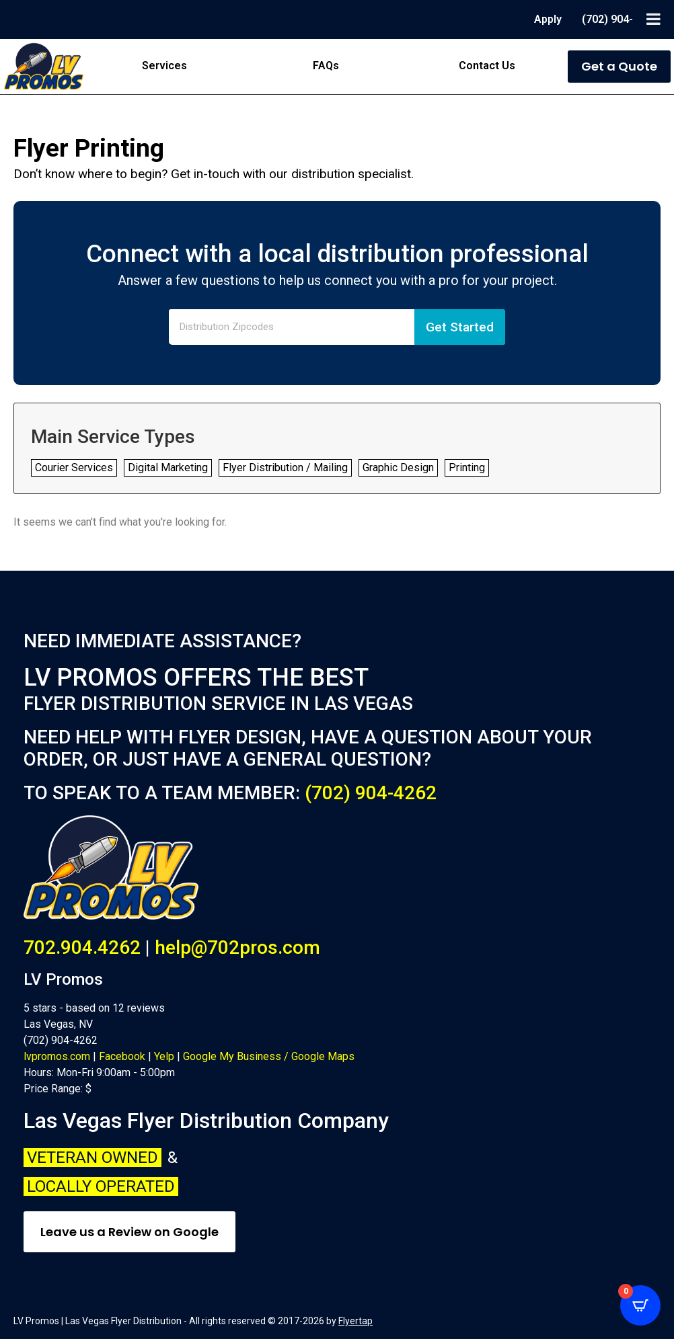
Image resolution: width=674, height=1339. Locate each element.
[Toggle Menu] (653, 19)
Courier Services (74, 467)
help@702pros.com (237, 947)
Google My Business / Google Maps (268, 1056)
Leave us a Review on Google (129, 1231)
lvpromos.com (57, 1056)
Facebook (122, 1056)
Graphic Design (398, 467)
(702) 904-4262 (371, 793)
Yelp (164, 1056)
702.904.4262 (82, 947)
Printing (467, 467)
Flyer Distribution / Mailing (285, 467)
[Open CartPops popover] (640, 1305)
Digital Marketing (168, 467)
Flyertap (355, 1320)
